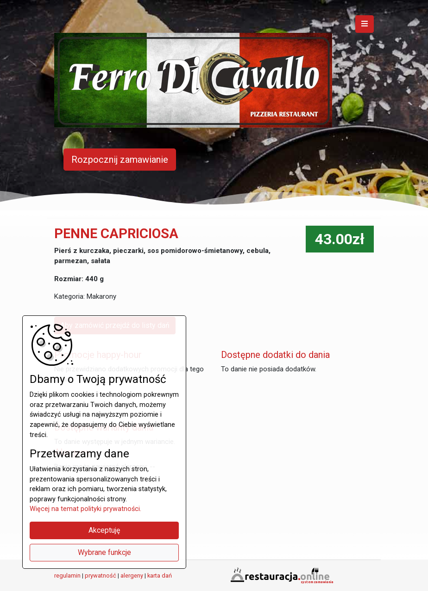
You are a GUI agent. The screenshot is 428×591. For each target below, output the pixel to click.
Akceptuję (104, 530)
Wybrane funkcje (104, 552)
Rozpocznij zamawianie (119, 159)
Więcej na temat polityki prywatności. (85, 509)
